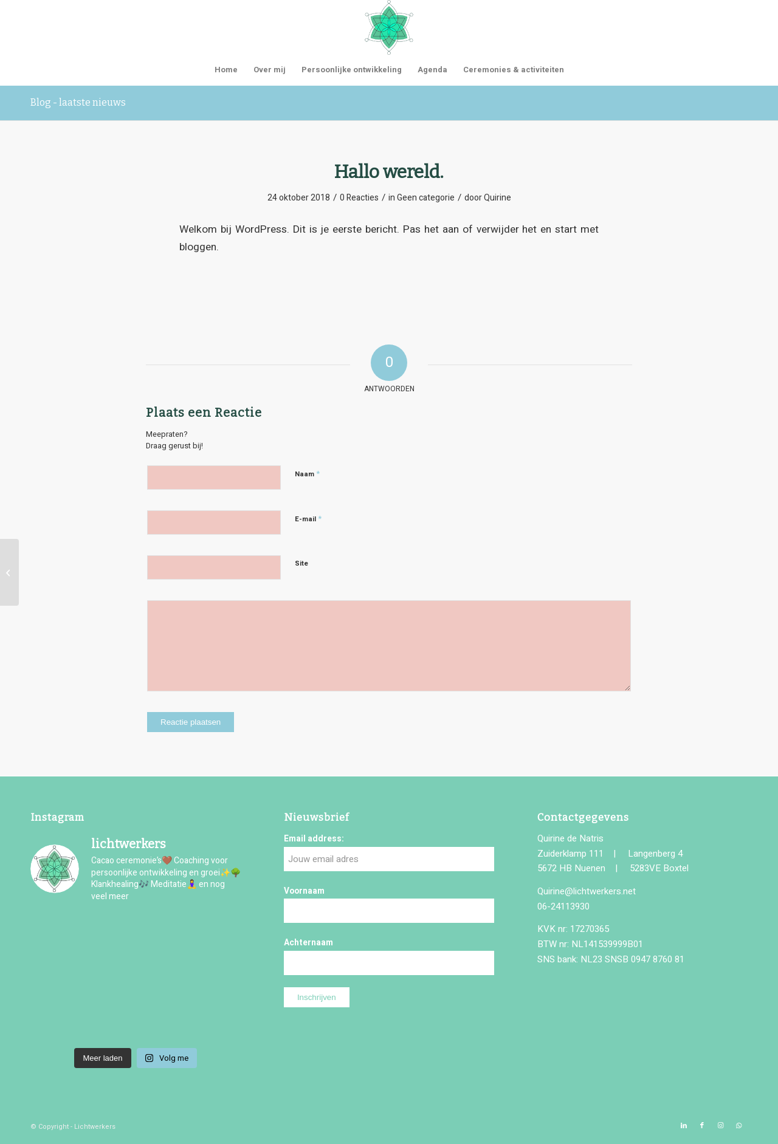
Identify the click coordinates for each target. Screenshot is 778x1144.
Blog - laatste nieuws (78, 102)
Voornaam (304, 891)
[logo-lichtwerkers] (389, 27)
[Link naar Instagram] (720, 1126)
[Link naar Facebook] (702, 1126)
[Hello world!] (9, 572)
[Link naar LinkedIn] (684, 1126)
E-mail (308, 518)
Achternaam (308, 943)
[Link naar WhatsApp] (738, 1126)
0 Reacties (359, 197)
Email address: (314, 839)
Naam (307, 473)
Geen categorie (426, 197)
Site (301, 563)
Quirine (497, 197)
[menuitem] (226, 70)
